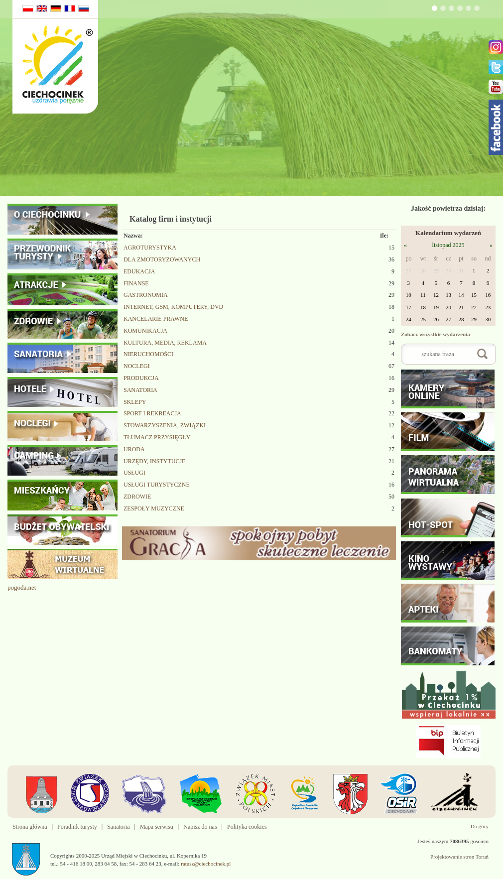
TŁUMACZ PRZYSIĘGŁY (157, 437)
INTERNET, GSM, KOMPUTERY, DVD (173, 306)
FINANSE (136, 283)
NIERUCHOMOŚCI (148, 354)
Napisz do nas (200, 826)
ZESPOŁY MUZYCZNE (154, 508)
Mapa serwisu (156, 826)
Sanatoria (118, 826)
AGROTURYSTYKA (150, 247)
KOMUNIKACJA (145, 330)
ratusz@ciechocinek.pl (206, 864)
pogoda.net (21, 587)
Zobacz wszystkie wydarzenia (435, 334)
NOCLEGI (137, 366)
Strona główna (29, 826)
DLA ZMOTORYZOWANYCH (162, 259)
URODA (134, 449)
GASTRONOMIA (146, 294)
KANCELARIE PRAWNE (156, 318)
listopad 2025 (448, 245)
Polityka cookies (247, 826)
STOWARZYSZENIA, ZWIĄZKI (165, 425)
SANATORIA (140, 389)
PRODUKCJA (141, 378)
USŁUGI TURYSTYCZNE (157, 484)
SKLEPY (135, 401)
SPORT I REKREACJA (152, 413)
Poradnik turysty (77, 826)
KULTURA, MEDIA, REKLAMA (165, 342)
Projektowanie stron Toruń (459, 857)
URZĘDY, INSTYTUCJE (154, 461)
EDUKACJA (139, 271)
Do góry (480, 826)
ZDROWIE (137, 496)
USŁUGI (134, 472)
